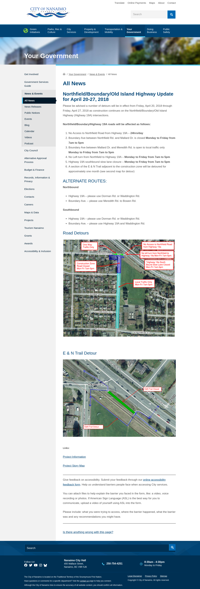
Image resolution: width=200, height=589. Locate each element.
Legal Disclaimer (135, 575)
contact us (84, 580)
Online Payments (137, 2)
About (161, 2)
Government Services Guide (34, 82)
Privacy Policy (151, 575)
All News (30, 97)
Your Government (51, 55)
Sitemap (163, 575)
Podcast (29, 140)
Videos (28, 134)
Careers (29, 199)
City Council (32, 147)
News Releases (33, 104)
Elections (30, 186)
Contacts (30, 193)
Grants (28, 227)
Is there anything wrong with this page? (88, 531)
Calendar (29, 128)
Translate (120, 2)
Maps (152, 2)
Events (28, 116)
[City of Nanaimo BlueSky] (46, 565)
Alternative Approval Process (36, 156)
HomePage (64, 73)
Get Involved (32, 73)
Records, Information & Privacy (33, 175)
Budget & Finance (36, 164)
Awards (29, 234)
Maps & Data (33, 206)
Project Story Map (74, 465)
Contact (171, 2)
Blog (27, 122)
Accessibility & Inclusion (34, 243)
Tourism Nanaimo (36, 220)
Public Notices (32, 110)
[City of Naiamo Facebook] (25, 565)
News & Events (97, 74)
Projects (29, 213)
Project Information (74, 456)
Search (171, 14)
